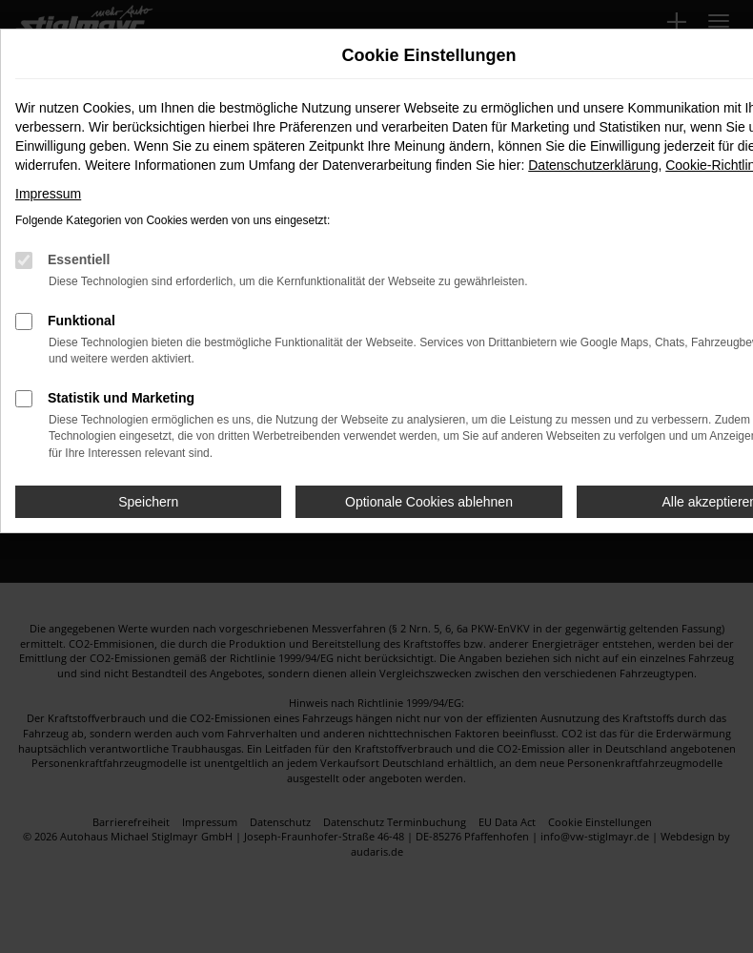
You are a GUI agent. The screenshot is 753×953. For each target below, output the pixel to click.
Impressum (48, 193)
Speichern (148, 501)
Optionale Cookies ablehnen (429, 501)
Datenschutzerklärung (593, 165)
